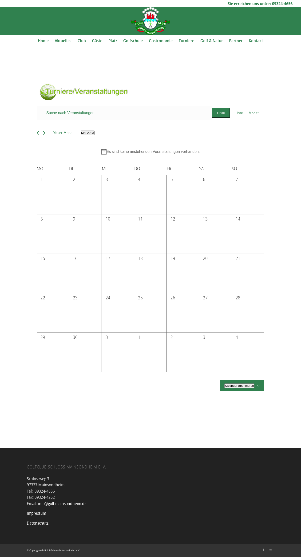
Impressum (36, 513)
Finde (221, 113)
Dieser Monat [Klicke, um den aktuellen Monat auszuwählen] (63, 132)
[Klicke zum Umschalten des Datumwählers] (88, 133)
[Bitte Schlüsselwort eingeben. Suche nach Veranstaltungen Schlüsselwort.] (124, 113)
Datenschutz (37, 523)
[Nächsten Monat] (44, 133)
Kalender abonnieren (239, 385)
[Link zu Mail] (270, 549)
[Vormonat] (38, 133)
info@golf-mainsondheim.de (62, 503)
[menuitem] (43, 40)
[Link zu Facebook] (263, 549)
